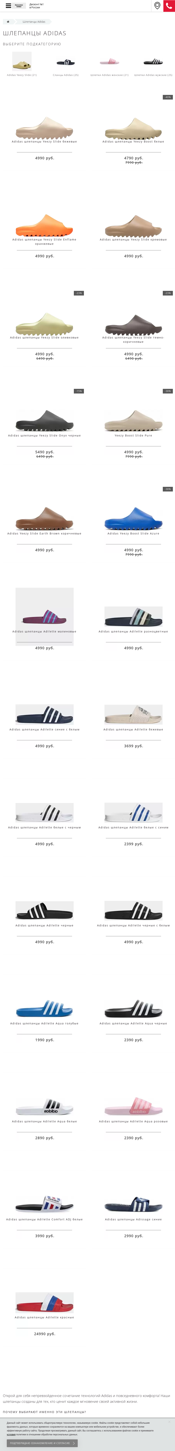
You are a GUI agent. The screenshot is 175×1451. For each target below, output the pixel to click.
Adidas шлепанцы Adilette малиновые (44, 631)
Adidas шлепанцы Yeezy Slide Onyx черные (44, 435)
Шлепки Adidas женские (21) (110, 64)
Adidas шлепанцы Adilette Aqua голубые (44, 1023)
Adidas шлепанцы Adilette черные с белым (133, 925)
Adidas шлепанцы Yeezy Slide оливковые (44, 337)
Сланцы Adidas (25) (66, 64)
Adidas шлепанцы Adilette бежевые (133, 729)
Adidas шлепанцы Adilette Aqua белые (44, 1121)
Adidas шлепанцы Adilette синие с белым (44, 729)
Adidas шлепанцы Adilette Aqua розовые (133, 1121)
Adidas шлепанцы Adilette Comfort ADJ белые (44, 1219)
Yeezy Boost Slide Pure (133, 435)
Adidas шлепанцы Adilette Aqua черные (133, 1023)
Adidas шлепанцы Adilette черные (45, 925)
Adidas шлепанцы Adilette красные (44, 1317)
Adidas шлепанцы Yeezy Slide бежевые (44, 141)
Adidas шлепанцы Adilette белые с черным (44, 827)
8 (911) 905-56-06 (169, 6)
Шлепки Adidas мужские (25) (153, 64)
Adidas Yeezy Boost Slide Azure (133, 533)
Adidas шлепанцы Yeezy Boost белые (133, 141)
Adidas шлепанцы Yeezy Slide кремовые (133, 239)
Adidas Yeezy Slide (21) (22, 64)
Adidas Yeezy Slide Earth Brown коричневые (44, 533)
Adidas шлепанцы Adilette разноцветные (133, 631)
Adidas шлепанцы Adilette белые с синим (133, 827)
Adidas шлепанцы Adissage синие (133, 1219)
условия (11, 1434)
